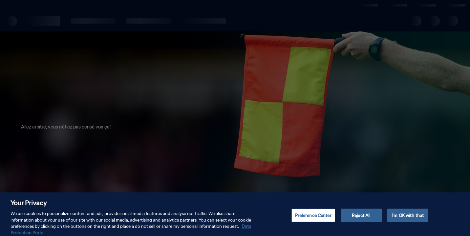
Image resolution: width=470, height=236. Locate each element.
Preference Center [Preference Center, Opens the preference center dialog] (313, 220)
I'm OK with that (408, 220)
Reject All (361, 220)
